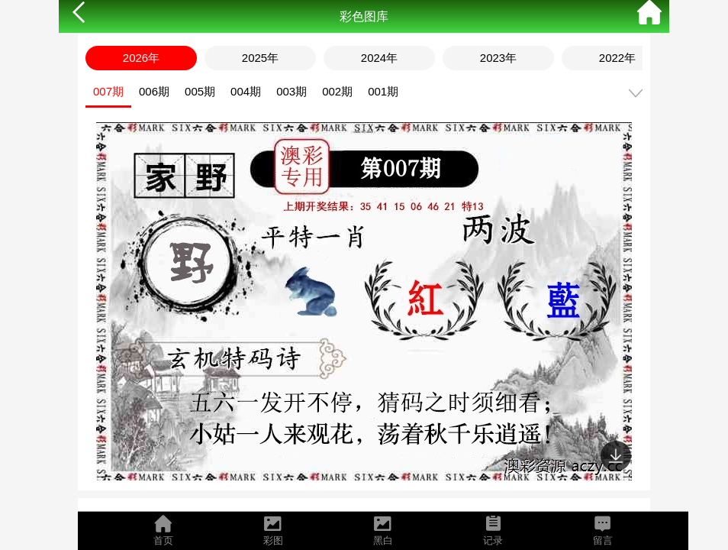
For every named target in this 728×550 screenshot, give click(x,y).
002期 (337, 91)
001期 (383, 91)
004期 (245, 91)
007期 (108, 91)
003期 (291, 91)
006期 (154, 91)
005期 (200, 91)
